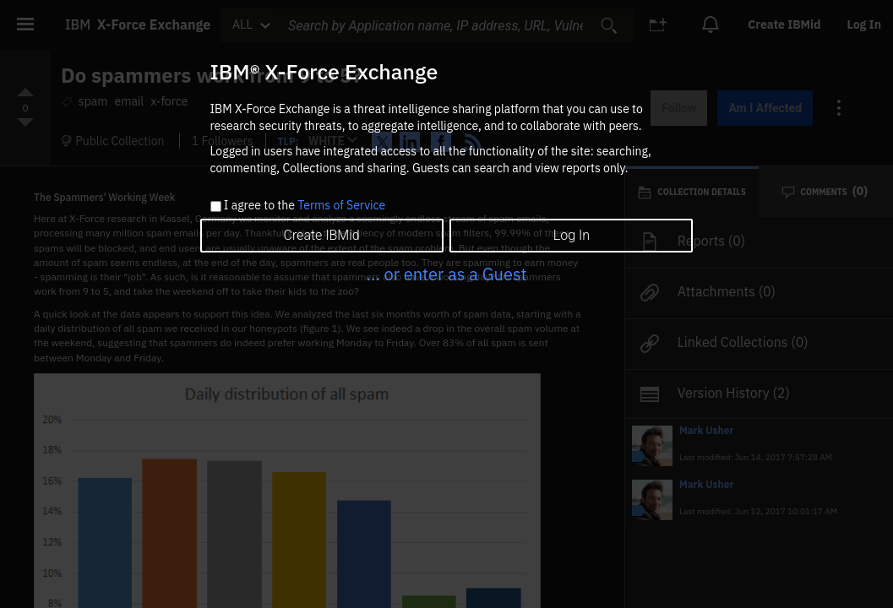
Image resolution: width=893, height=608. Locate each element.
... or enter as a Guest (446, 274)
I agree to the (304, 206)
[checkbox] (215, 206)
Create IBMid (321, 235)
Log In (571, 235)
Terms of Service (341, 205)
